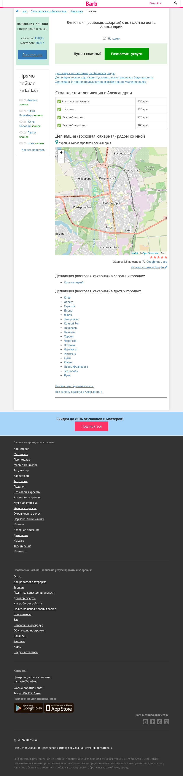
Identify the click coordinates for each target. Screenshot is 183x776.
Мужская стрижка (25, 503)
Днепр (68, 310)
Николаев (70, 328)
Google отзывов (156, 262)
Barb (91, 4)
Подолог (19, 486)
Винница (69, 332)
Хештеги (19, 641)
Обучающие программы (29, 630)
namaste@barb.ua (26, 681)
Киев (67, 297)
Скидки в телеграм (26, 652)
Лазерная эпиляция (27, 530)
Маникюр (20, 551)
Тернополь (71, 371)
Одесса (68, 302)
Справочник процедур (28, 625)
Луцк (67, 375)
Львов (68, 315)
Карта (17, 647)
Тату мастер (21, 470)
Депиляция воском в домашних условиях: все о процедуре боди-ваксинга (104, 77)
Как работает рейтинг (28, 603)
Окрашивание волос (27, 513)
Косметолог (21, 449)
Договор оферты (25, 598)
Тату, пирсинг (22, 546)
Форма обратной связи (29, 688)
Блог (17, 620)
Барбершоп (21, 476)
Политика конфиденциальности (35, 593)
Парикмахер (22, 459)
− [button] (61, 159)
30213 (40, 43)
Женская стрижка (25, 508)
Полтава (69, 345)
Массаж (19, 540)
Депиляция (21, 535)
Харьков (69, 306)
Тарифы (19, 587)
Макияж (19, 524)
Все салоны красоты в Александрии (78, 392)
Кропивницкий (74, 282)
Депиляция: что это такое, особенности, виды (85, 73)
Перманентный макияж (29, 519)
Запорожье (71, 319)
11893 (39, 38)
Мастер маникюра (26, 465)
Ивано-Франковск (76, 367)
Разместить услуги (126, 53)
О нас (17, 576)
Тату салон (21, 481)
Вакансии (20, 636)
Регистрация (32, 54)
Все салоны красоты (27, 492)
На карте (111, 38)
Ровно (68, 362)
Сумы (67, 358)
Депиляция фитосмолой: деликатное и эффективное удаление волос (100, 82)
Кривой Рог (71, 323)
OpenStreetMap (150, 253)
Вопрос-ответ (22, 614)
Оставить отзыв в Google (149, 267)
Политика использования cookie (35, 609)
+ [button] (61, 153)
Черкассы (70, 349)
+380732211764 (30, 693)
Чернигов (70, 341)
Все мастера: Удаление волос (74, 386)
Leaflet (134, 253)
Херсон (68, 336)
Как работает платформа (30, 582)
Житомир (70, 354)
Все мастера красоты (27, 497)
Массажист (21, 454)
